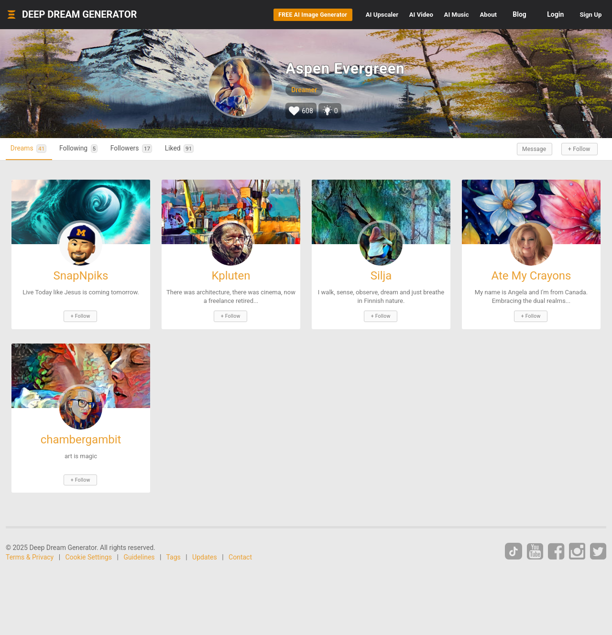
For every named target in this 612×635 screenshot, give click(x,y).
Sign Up (585, 14)
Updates (204, 555)
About (471, 14)
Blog (508, 14)
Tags (173, 555)
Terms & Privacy (30, 555)
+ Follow (578, 148)
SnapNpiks (80, 275)
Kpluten (230, 275)
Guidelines (138, 555)
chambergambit (81, 438)
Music (428, 14)
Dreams (32, 148)
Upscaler (331, 14)
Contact (240, 555)
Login (544, 14)
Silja (381, 275)
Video (381, 14)
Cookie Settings (89, 555)
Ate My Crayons (531, 275)
